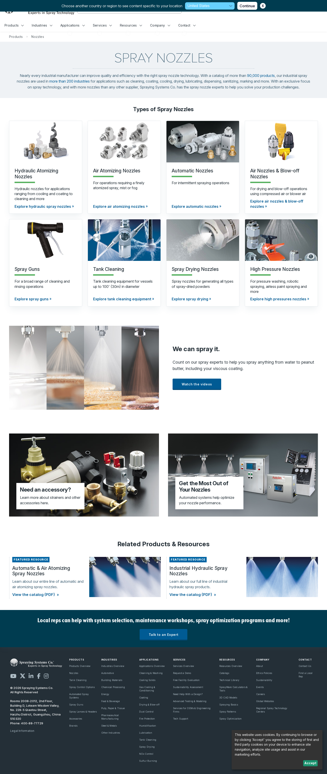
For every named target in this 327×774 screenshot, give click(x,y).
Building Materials (111, 680)
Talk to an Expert (163, 635)
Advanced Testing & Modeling (190, 701)
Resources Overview (230, 666)
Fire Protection (147, 718)
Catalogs (224, 673)
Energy (105, 694)
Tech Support (180, 718)
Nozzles (73, 673)
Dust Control (146, 711)
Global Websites (265, 701)
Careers (260, 694)
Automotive (107, 673)
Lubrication (145, 732)
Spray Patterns (227, 711)
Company (160, 25)
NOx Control (146, 753)
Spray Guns (76, 704)
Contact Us (305, 666)
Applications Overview (152, 666)
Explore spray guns (32, 299)
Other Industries (110, 732)
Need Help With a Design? (188, 694)
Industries (42, 25)
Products (14, 25)
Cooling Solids (147, 680)
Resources (131, 25)
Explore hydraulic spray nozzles (43, 206)
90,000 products (261, 75)
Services (102, 25)
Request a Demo (182, 673)
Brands (73, 725)
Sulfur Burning (148, 760)
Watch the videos (197, 384)
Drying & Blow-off (149, 704)
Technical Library (229, 680)
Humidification (147, 725)
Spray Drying (147, 746)
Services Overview (183, 666)
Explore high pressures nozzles (278, 299)
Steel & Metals (109, 725)
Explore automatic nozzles (195, 206)
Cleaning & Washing (151, 673)
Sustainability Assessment (188, 687)
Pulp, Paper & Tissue (113, 708)
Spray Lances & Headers (83, 711)
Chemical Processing (113, 687)
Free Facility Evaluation (186, 680)
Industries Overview (112, 666)
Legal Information (22, 730)
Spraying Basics (228, 704)
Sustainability (264, 680)
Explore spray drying (190, 299)
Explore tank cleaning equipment (122, 299)
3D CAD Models (228, 697)
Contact (187, 25)
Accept (310, 763)
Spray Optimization (230, 718)
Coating (143, 697)
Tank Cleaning (78, 680)
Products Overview (80, 666)
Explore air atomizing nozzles (119, 206)
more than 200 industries (69, 81)
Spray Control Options (82, 687)
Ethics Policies (264, 673)
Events (260, 687)
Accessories (75, 718)
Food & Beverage (110, 701)
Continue (247, 6)
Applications (72, 25)
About (259, 666)
